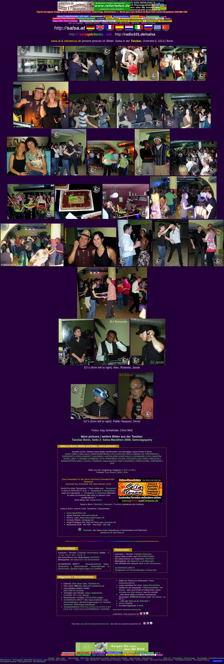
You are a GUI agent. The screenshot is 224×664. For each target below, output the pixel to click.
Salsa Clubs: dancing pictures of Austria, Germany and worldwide (103, 658)
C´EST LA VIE (128, 470)
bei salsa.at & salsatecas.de (89, 586)
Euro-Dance (110, 472)
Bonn (120, 472)
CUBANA (136, 454)
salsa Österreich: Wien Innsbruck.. (55, 660)
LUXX (148, 456)
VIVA (112, 463)
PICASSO (131, 459)
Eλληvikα (157, 29)
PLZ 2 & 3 (95, 607)
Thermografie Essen (25, 661)
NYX (102, 459)
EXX (78, 456)
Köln (126, 472)
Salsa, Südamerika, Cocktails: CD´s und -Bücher (83, 594)
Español (119, 29)
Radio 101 (167, 658)
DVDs (94, 597)
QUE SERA (143, 459)
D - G (64, 555)
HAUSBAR (98, 456)
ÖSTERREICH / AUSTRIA (98, 609)
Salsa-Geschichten (151, 585)
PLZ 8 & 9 (79, 609)
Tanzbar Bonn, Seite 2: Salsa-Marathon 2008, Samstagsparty (112, 439)
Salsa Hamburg (134, 658)
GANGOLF (86, 456)
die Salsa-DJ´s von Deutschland (84, 560)
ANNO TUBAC (71, 454)
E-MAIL (140, 605)
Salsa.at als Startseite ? (139, 601)
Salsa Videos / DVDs (74, 1)
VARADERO (156, 461)
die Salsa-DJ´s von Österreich (140, 561)
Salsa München (147, 658)
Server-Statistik (126, 603)
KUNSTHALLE (125, 456)
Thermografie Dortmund (8, 661)
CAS (112, 454)
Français (110, 29)
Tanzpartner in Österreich (95, 493)
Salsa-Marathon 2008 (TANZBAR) (118, 461)
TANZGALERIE (142, 461)
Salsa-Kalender (73, 658)
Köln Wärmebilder (39, 661)
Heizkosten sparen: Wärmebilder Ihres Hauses (149, 1)
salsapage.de (88, 520)
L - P (77, 555)
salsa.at (120, 532)
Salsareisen (86, 1)
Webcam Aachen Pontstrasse (111, 660)
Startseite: (85, 530)
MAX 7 (75, 459)
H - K (71, 555)
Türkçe (165, 29)
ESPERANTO (68, 456)
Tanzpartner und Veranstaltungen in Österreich (136, 570)
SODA (79, 461)
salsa (63, 658)
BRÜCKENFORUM (100, 454)
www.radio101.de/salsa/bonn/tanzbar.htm (127, 609)
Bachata (51, 658)
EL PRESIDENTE (150, 454)
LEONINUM (138, 456)
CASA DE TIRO (123, 454)
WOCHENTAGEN (146, 556)
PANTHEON (111, 459)
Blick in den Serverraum (150, 563)
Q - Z (82, 555)
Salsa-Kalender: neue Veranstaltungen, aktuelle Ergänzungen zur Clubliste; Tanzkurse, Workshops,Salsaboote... (87, 602)
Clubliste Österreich (143, 554)
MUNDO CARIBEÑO (88, 459)
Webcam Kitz (95, 660)
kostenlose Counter (126, 1)
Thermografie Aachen (166, 660)
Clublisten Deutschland (87, 553)
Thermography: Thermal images (184, 658)
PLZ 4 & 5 (106, 607)
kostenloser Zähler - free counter (147, 660)
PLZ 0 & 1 (84, 607)
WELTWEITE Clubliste (74, 590)
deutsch (90, 29)
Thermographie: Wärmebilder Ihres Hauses (27, 660)
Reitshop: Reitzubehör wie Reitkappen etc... (105, 1)
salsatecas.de (106, 532)
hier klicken (157, 597)
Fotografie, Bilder (128, 660)
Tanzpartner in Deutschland (103, 490)
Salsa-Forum (96, 500)
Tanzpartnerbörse (71, 607)
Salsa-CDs (63, 1)
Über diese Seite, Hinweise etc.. (86, 583)
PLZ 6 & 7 (69, 609)
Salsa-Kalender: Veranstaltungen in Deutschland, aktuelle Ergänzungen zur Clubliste (83, 567)
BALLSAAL (85, 454)
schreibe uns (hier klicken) (130, 592)
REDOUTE (155, 459)
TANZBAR (96, 461)
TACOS (87, 461)
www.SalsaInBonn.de (76, 513)
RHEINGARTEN (68, 461)
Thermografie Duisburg (201, 660)
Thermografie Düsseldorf (183, 660)
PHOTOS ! (95, 557)
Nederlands (129, 29)
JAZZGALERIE (111, 456)
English (100, 29)
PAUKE (122, 459)
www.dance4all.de (89, 515)
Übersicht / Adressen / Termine (107, 504)
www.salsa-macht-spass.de (92, 517)
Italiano (139, 29)
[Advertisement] (112, 14)
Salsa (58, 658)
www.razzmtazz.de (107, 522)
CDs (87, 597)
